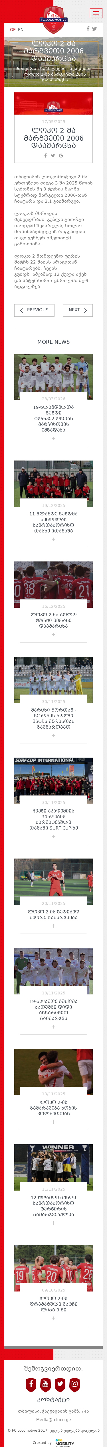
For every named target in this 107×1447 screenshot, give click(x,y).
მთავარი (25, 69)
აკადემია (81, 69)
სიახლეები (53, 69)
